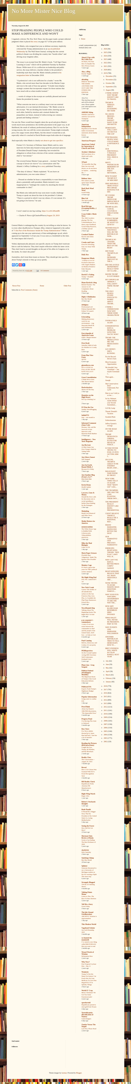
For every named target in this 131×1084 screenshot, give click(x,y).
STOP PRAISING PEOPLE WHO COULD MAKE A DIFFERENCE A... (112, 141)
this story (34, 41)
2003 (106, 738)
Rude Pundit (86, 809)
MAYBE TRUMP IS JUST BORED (112, 275)
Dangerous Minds (88, 258)
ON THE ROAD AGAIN (111, 430)
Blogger (79, 1073)
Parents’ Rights (86, 74)
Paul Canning (87, 641)
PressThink (86, 707)
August (108, 90)
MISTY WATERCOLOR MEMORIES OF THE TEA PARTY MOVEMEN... (112, 168)
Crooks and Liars (88, 242)
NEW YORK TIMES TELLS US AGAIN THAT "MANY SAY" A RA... (111, 483)
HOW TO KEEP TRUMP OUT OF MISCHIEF (111, 178)
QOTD (84, 359)
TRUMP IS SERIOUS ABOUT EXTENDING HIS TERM (111, 107)
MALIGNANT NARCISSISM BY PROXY (111, 473)
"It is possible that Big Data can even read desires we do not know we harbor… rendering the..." (89, 168)
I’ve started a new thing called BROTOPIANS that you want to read (89, 944)
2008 (106, 721)
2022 (106, 63)
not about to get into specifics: (51, 140)
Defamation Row (87, 956)
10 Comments (44, 270)
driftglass (85, 305)
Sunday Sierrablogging (89, 409)
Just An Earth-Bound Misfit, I (87, 466)
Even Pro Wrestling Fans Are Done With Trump (88, 247)
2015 (106, 696)
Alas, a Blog (86, 72)
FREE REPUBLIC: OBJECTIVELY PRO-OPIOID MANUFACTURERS (112, 188)
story (43, 166)
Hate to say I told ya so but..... (112, 394)
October (109, 83)
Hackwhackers (87, 387)
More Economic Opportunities (111, 363)
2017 (106, 689)
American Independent (86, 125)
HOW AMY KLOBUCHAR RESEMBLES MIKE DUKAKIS (111, 610)
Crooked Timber (88, 234)
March (108, 675)
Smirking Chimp (88, 858)
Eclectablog (86, 317)
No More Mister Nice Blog (43, 11)
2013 (106, 703)
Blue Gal (85, 198)
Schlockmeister (110, 420)
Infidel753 (85, 415)
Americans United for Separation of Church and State (88, 146)
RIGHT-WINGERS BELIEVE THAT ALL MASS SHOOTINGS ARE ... (112, 575)
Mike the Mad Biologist (87, 544)
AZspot (84, 162)
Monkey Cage (87, 565)
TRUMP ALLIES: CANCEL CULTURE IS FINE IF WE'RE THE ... (111, 211)
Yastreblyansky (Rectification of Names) (87, 1015)
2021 (106, 66)
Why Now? (86, 962)
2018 (106, 686)
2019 (106, 73)
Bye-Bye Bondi (87, 860)
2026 (106, 49)
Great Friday (86, 906)
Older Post (67, 286)
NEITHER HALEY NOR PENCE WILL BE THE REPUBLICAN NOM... (112, 232)
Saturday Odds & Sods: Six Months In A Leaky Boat (89, 347)
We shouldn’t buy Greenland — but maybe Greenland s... (112, 370)
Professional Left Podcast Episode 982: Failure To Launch (89, 309)
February (109, 678)
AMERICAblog (87, 112)
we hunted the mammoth (87, 939)
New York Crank (88, 587)
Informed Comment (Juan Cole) (89, 424)
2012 (106, 707)
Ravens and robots (88, 237)
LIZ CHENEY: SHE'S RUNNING (110, 351)
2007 (106, 724)
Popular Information (89, 697)
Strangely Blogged (88, 882)
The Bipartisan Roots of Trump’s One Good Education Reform (89, 679)
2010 (106, 714)
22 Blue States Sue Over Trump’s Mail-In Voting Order (89, 449)
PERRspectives (87, 651)
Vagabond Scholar (88, 928)
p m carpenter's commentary (87, 621)
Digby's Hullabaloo (89, 297)
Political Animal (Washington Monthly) (87, 673)
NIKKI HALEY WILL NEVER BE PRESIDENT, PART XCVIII (112, 621)
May (107, 668)
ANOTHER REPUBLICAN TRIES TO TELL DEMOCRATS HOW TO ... (112, 641)
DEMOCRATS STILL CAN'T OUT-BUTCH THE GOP (111, 131)
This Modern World (89, 924)
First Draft (86, 343)
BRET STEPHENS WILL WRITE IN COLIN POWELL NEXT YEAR (112, 652)
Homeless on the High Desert (87, 396)
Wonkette (85, 972)
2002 (106, 741)
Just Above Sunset (88, 457)
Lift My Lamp (110, 408)
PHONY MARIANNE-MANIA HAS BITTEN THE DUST (111, 529)
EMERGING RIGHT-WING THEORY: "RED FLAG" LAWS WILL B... (112, 552)
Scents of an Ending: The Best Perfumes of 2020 (89, 842)
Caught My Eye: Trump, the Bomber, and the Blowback (88, 749)
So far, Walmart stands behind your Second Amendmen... (111, 402)
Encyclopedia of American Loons (88, 334)
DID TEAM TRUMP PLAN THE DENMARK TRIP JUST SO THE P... (111, 256)
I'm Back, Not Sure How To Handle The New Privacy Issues (88, 64)
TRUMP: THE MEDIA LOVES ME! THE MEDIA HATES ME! (112, 342)
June (107, 664)
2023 (106, 59)
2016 (106, 693)
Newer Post (16, 286)
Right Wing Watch (88, 794)
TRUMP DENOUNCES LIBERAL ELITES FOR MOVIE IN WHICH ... (111, 439)
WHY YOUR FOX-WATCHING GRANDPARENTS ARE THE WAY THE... (112, 599)
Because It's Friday (88, 469)
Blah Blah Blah (87, 479)
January (108, 682)
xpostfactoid (86, 1003)
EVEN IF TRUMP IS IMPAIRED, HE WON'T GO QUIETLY (111, 222)
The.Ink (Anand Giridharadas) (87, 913)
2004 (106, 735)
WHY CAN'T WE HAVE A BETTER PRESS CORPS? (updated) (112, 564)
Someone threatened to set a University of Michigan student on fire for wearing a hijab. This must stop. (89, 872)
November (109, 80)
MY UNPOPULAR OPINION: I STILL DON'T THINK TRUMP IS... (112, 284)
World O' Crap (87, 990)
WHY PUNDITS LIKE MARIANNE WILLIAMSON (111, 630)
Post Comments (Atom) (29, 290)
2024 (106, 56)
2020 (106, 70)
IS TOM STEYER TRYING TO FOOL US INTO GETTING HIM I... (112, 452)
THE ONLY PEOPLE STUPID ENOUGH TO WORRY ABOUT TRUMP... (111, 297)
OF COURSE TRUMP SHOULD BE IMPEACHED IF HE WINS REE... (112, 199)
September (109, 87)
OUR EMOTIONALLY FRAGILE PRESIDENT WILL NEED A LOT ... (111, 154)
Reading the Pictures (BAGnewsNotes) (89, 744)
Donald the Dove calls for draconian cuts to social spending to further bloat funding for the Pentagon (89, 501)
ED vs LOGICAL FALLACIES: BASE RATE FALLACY (88, 369)
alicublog (85, 79)
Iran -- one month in (88, 417)
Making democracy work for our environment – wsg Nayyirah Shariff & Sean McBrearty (88, 323)
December (109, 76)
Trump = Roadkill (87, 277)
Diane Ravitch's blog (89, 283)
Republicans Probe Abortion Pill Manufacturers (88, 786)
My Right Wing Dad (89, 577)
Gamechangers (86, 1019)
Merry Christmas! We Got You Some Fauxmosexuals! (89, 995)
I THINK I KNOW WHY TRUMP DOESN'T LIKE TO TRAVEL (112, 96)
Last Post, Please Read (89, 1029)
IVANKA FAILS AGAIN (111, 322)
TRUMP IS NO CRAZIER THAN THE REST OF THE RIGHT (111, 244)
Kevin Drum (86, 485)
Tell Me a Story (87, 904)
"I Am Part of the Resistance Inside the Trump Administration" (37, 230)
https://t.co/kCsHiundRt (51, 211)
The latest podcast (87, 200)
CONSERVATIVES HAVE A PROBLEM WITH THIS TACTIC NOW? (112, 330)
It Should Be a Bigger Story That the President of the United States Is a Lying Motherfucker (89, 816)
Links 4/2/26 (86, 547)
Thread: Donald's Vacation (111, 412)
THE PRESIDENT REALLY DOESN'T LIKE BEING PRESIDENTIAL (112, 506)
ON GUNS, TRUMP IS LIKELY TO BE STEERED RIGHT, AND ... (111, 464)
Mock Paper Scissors (89, 553)
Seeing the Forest (88, 826)
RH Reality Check (88, 782)
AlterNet (85, 98)
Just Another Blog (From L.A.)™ (88, 476)
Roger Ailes (85, 796)
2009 (106, 717)
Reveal (84, 767)
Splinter (84, 866)
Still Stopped (86, 459)
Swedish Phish (110, 417)
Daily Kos (85, 255)
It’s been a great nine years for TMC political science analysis (89, 569)
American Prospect (89, 141)
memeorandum (87, 527)
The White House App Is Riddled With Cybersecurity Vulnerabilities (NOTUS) (89, 533)
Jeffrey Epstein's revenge (111, 425)
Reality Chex (86, 757)
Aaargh (107, 380)
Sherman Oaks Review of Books (88, 837)
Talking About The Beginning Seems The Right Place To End (89, 612)
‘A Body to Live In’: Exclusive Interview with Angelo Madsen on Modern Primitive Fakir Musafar (88, 264)
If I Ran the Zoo (87, 407)
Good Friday (86, 192)
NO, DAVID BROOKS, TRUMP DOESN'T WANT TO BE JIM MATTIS (111, 119)
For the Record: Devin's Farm (110, 358)
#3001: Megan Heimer (89, 337)
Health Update (86, 487)
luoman (64, 1073)
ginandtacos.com (88, 365)
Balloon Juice (86, 178)
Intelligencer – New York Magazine (89, 440)
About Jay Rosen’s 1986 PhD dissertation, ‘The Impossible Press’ (89, 711)
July (107, 661)
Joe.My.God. (86, 445)
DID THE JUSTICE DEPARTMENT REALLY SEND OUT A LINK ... (112, 268)
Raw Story (85, 729)
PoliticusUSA (86, 687)
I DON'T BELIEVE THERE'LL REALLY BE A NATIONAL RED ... (112, 518)
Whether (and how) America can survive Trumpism (88, 117)
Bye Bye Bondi (87, 299)
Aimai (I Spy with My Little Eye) (88, 58)
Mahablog (85, 511)
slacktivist (85, 850)
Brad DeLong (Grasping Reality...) (89, 207)
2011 (106, 710)
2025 (106, 52)
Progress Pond (87, 719)
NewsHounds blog (88, 608)
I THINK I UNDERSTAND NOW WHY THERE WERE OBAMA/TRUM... (112, 312)
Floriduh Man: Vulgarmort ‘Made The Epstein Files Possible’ (89, 557)
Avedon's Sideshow (89, 152)
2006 (106, 728)
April (108, 671)
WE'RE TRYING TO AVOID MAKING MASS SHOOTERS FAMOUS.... (112, 587)
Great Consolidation (89, 377)
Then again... (109, 377)
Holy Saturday (86, 852)
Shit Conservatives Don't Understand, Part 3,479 (112, 387)
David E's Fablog (88, 275)
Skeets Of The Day (88, 389)
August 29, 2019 (53, 215)
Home (42, 286)
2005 (106, 731)
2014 (106, 700)
